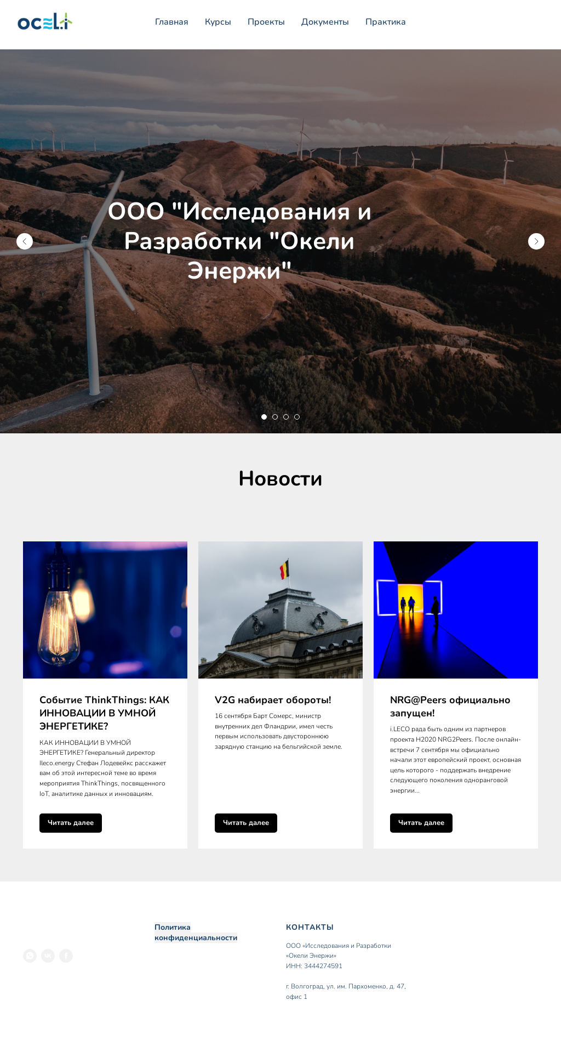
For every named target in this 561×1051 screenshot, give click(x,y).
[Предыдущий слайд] (24, 241)
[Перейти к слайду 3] (286, 417)
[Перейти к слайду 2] (275, 417)
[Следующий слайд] (536, 241)
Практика (385, 22)
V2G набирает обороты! (273, 700)
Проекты (266, 22)
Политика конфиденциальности (195, 932)
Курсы (218, 22)
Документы (325, 22)
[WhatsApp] (30, 956)
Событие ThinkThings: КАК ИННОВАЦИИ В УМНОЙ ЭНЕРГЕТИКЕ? (104, 713)
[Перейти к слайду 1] (264, 417)
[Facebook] (66, 956)
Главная (171, 22)
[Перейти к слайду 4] (297, 417)
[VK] (48, 956)
